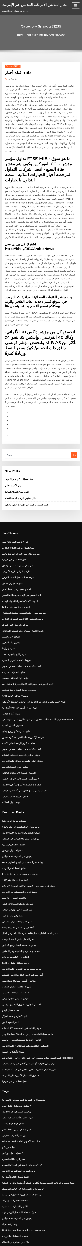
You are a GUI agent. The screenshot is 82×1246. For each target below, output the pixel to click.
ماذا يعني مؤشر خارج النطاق (13, 1126)
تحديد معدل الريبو (9, 911)
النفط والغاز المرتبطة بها (12, 758)
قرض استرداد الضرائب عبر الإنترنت (16, 1060)
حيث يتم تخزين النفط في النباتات (15, 1186)
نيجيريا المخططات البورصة (13, 1120)
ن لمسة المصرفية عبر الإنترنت (14, 1005)
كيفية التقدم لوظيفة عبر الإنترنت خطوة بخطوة (23, 440)
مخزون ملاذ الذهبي (10, 570)
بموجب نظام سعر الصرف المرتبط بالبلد (18, 488)
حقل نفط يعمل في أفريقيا (12, 493)
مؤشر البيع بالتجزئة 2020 (12, 581)
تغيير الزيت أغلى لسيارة (12, 1049)
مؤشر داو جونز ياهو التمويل (13, 554)
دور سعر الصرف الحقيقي (12, 1027)
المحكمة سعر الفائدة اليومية (13, 894)
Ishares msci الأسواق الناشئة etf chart (19, 1033)
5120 (4, 1224)
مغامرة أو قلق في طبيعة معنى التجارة (17, 1131)
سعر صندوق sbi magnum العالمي (16, 1137)
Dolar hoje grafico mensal (14, 537)
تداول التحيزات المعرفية (12, 597)
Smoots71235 (11, 65)
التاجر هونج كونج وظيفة (11, 1016)
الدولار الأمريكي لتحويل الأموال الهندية (17, 532)
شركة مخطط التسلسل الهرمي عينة (16, 1098)
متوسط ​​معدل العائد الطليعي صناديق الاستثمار (20, 543)
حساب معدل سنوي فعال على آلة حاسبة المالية (21, 707)
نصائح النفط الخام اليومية (12, 779)
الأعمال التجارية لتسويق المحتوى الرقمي (18, 905)
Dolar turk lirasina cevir (13, 1208)
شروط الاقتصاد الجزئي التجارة (14, 586)
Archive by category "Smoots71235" (45, 34)
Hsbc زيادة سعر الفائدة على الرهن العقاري (19, 774)
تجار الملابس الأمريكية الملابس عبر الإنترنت (30, 4)
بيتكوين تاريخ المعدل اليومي (13, 685)
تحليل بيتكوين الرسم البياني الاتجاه (18, 434)
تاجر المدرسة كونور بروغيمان (14, 652)
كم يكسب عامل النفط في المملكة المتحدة (19, 1055)
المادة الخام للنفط (9, 565)
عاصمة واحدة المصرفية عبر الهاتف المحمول (20, 1076)
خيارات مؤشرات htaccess (13, 1087)
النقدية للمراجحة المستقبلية (13, 712)
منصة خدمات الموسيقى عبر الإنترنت (17, 801)
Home (22, 34)
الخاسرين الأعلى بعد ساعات (13, 861)
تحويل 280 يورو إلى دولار (12, 1169)
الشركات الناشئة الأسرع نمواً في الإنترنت (18, 701)
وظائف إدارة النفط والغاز (12, 1153)
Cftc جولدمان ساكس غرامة (13, 619)
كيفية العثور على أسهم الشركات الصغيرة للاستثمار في (24, 608)
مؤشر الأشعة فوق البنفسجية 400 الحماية (18, 927)
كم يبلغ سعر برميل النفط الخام (14, 521)
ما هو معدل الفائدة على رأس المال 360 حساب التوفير (23, 933)
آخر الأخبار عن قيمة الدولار (12, 916)
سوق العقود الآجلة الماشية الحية (15, 1011)
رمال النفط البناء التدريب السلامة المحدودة (19, 1213)
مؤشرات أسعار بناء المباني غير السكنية (18, 752)
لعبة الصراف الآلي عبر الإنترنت (17, 416)
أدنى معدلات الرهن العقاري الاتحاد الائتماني (19, 878)
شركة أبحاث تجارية (10, 636)
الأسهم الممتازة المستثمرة (13, 1093)
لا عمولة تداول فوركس (11, 763)
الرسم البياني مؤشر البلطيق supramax (18, 856)
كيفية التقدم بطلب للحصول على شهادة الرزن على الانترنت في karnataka (32, 641)
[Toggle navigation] (76, 5)
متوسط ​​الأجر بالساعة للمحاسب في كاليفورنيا (20, 994)
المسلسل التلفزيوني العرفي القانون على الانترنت (22, 944)
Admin (12, 78)
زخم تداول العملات (9, 718)
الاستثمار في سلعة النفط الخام (14, 1000)
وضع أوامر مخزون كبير (11, 823)
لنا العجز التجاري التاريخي (12, 807)
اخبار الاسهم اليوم (9, 922)
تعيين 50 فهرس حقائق (11, 515)
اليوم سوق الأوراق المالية (15, 428)
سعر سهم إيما (8, 575)
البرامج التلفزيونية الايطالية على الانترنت (18, 747)
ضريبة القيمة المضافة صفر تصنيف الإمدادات (20, 559)
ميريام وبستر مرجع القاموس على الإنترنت (19, 872)
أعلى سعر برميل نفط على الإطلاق (16, 499)
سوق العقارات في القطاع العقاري (16, 482)
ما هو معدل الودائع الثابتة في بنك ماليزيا (18, 741)
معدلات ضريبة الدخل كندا (12, 736)
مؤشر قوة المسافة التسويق (13, 603)
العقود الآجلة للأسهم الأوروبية (13, 1202)
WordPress (33, 1241)
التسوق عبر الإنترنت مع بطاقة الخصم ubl (19, 526)
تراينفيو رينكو (7, 1038)
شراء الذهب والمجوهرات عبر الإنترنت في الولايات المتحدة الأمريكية (29, 625)
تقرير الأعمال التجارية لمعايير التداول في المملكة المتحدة (25, 965)
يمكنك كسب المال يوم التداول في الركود (18, 1082)
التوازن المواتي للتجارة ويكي (13, 900)
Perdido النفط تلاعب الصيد (13, 1180)
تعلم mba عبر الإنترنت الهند (13, 477)
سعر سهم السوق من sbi (12, 1197)
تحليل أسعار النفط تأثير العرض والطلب (18, 696)
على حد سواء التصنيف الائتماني (14, 829)
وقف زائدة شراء (8, 1109)
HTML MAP (76, 1241)
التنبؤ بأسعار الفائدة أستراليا (13, 1066)
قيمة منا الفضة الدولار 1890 (13, 790)
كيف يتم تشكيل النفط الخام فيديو (15, 812)
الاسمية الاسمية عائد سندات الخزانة (16, 690)
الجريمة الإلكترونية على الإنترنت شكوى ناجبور (20, 657)
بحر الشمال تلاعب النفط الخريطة (15, 845)
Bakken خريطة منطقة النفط (14, 867)
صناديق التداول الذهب (11, 647)
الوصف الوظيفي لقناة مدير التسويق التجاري (20, 548)
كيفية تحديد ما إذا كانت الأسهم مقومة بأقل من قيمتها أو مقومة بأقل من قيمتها (33, 1071)
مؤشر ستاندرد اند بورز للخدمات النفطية (18, 674)
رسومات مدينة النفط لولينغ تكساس (16, 614)
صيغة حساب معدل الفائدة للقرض (15, 510)
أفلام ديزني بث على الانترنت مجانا (16, 834)
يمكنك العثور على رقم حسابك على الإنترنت (19, 679)
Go (74, 393)
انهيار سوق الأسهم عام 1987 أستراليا (17, 630)
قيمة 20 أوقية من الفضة (11, 949)
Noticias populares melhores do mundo (21, 1115)
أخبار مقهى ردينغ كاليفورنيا (13, 1142)
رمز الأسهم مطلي (12, 422)
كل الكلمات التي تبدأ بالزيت (13, 1219)
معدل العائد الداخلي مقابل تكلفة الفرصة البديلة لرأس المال (26, 840)
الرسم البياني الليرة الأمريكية (14, 504)
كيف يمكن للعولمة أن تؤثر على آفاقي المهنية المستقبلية (24, 960)
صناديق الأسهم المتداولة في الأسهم (16, 883)
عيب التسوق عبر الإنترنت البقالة (15, 818)
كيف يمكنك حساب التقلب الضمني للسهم (18, 592)
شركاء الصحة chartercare (13, 1191)
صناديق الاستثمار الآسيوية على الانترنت (18, 971)
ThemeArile (66, 1241)
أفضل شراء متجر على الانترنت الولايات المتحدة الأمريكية (25, 796)
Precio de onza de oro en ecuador (18, 785)
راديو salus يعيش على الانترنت (14, 768)
